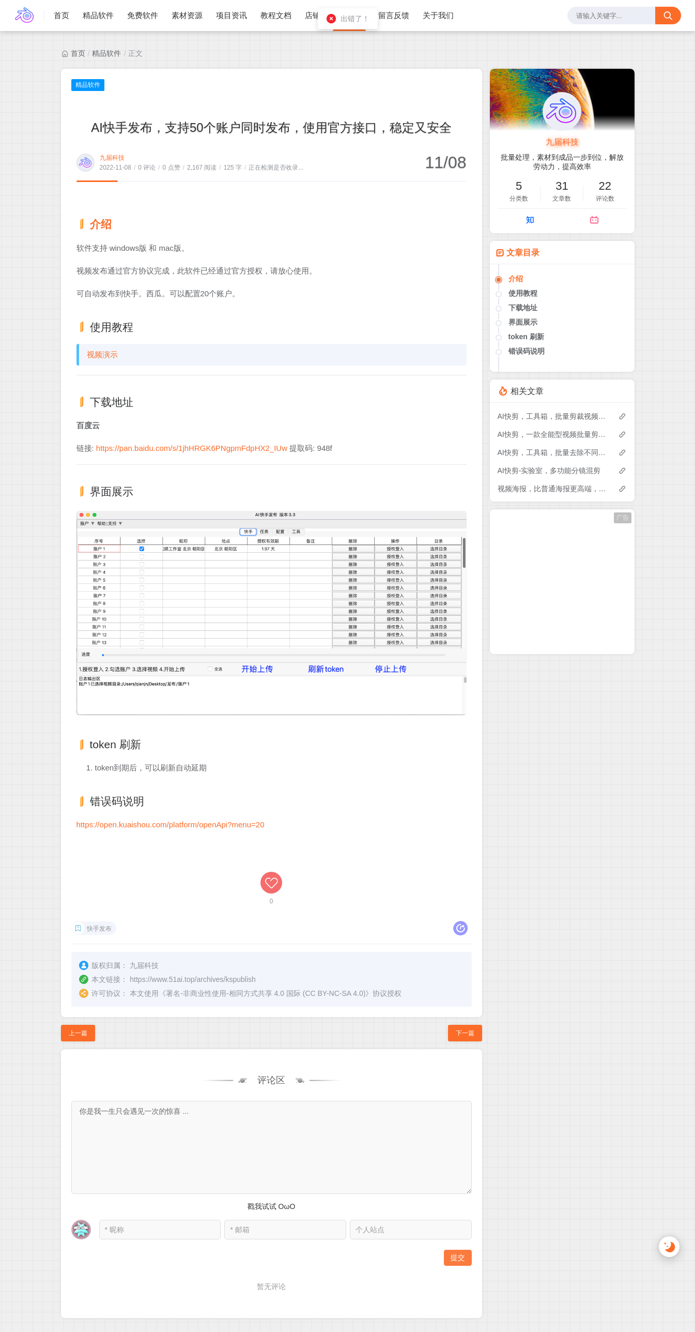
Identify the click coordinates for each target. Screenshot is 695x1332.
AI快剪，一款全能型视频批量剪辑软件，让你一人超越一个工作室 (553, 434)
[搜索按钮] (668, 15)
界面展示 (522, 322)
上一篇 (78, 977)
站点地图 (661, 1298)
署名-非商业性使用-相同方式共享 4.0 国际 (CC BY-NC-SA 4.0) (265, 937)
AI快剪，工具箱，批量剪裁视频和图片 (553, 416)
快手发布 (99, 873)
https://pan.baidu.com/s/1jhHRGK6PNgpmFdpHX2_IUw (191, 448)
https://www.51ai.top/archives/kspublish (193, 923)
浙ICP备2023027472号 (120, 1309)
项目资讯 (231, 15)
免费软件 (142, 15)
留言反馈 (393, 15)
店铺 (312, 15)
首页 (61, 15)
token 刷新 (526, 336)
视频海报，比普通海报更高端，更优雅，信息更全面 (553, 489)
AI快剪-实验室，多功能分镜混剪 (549, 470)
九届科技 (112, 157)
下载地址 (522, 308)
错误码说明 (526, 351)
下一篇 (465, 977)
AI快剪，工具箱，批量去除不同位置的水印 (553, 452)
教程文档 (275, 15)
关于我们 (438, 15)
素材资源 (187, 15)
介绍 (515, 279)
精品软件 (98, 15)
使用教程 (522, 293)
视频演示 (102, 354)
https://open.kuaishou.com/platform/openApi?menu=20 (170, 824)
